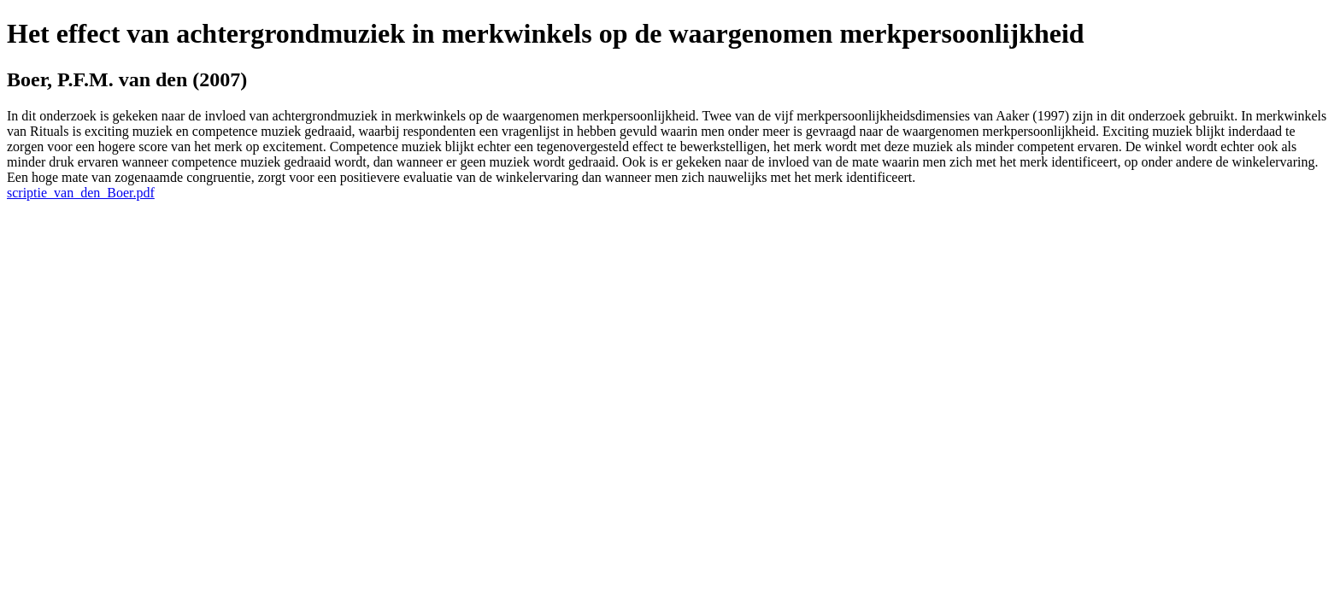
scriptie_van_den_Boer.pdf (81, 192)
